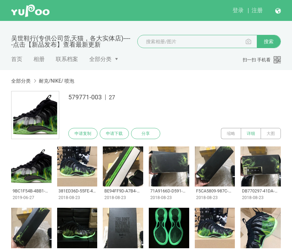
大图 (271, 133)
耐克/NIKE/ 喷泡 (56, 81)
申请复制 (83, 133)
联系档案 (67, 59)
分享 (145, 133)
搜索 (269, 41)
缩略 (231, 133)
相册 (39, 59)
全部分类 (100, 59)
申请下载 (114, 133)
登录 (238, 10)
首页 (16, 59)
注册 (257, 10)
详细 (251, 133)
